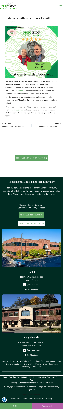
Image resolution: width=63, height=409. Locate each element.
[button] (31, 158)
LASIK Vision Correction (29, 361)
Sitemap (49, 399)
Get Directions (31, 290)
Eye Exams (28, 364)
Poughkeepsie (47, 406)
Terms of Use (39, 399)
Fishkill (15, 406)
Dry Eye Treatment (14, 364)
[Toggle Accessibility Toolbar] (4, 399)
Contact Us (36, 367)
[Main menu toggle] (60, 5)
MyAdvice (31, 390)
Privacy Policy (27, 399)
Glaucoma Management (51, 361)
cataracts (21, 90)
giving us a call (17, 110)
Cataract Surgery (9, 361)
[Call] (31, 284)
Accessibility (15, 399)
